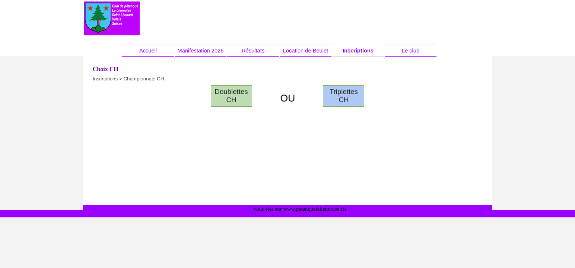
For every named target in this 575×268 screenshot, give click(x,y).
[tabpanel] (287, 98)
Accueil (148, 51)
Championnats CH (143, 79)
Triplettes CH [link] (344, 90)
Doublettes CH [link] (231, 90)
